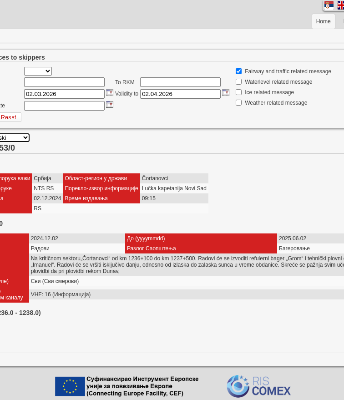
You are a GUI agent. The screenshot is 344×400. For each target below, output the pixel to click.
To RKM (125, 82)
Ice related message (269, 92)
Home (323, 21)
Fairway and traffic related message (288, 71)
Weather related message (276, 103)
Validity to (126, 94)
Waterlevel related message (278, 82)
